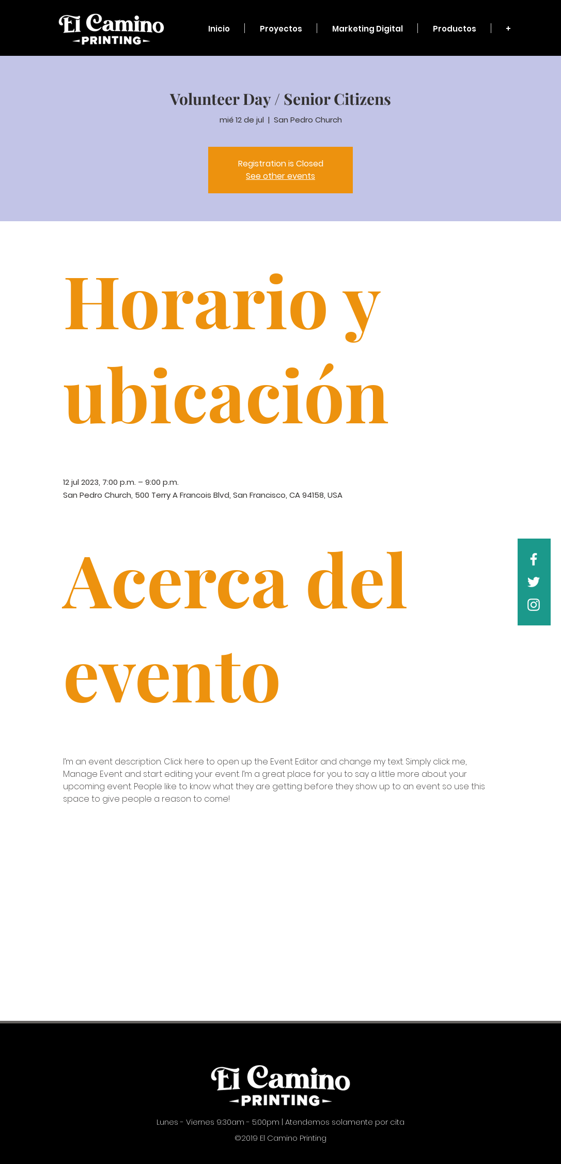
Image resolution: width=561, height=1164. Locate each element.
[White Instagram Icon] (533, 604)
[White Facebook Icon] (533, 559)
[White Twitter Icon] (533, 582)
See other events (280, 176)
